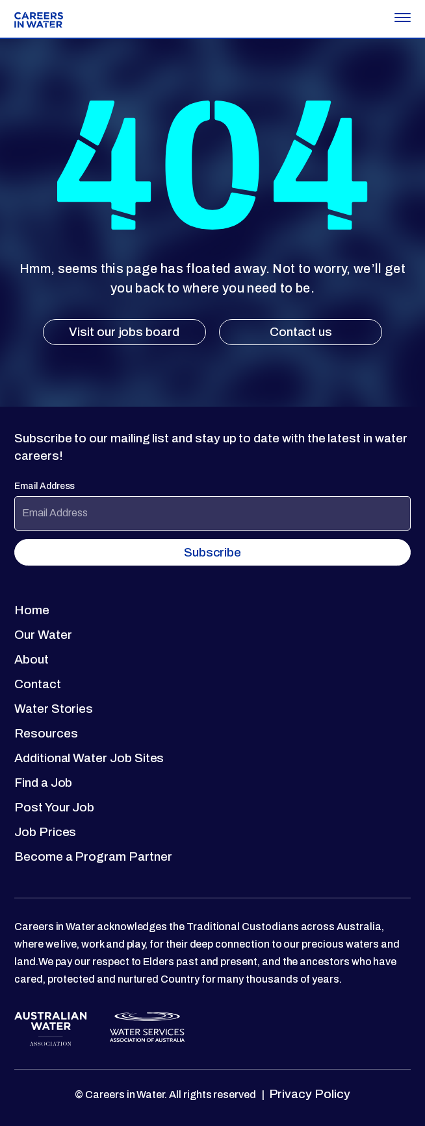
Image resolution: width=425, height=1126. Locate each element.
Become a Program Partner (93, 856)
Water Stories (53, 708)
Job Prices (45, 832)
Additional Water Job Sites (89, 758)
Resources (45, 733)
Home (31, 610)
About (31, 659)
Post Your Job (54, 807)
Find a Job (43, 782)
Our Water (42, 634)
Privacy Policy (308, 1094)
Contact (37, 684)
